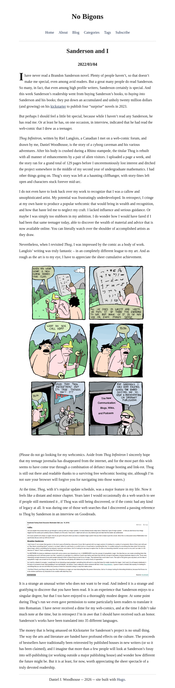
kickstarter (58, 106)
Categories (91, 32)
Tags (107, 32)
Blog (75, 32)
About (63, 32)
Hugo (121, 679)
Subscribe (123, 32)
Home (49, 32)
